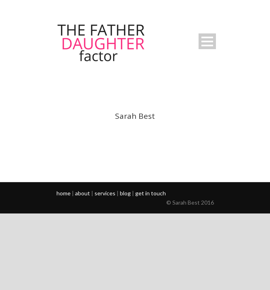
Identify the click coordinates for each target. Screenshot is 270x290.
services (104, 193)
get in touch (150, 193)
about (82, 193)
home (64, 193)
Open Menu (207, 41)
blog (125, 193)
